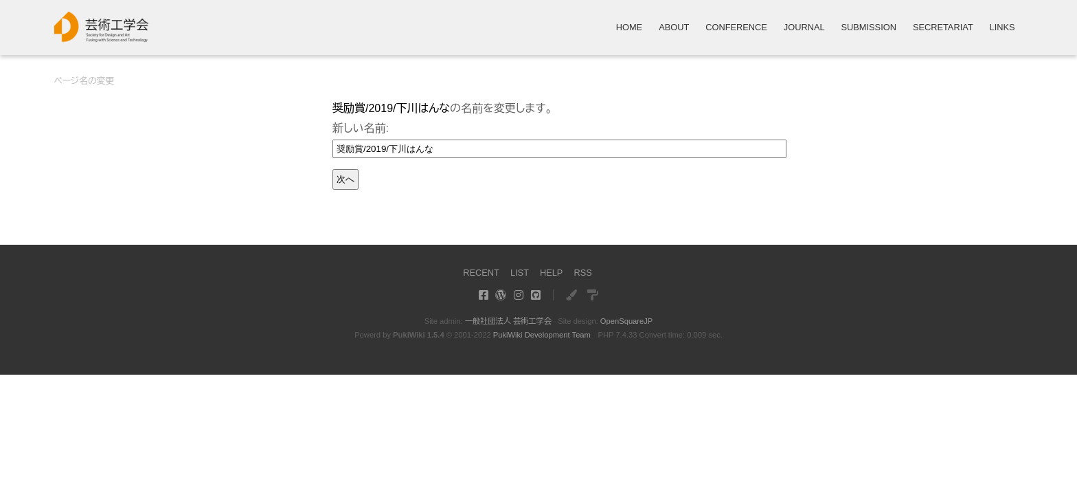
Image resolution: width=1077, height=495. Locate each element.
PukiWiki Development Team (542, 335)
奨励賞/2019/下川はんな (391, 108)
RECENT (481, 272)
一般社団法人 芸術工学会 (508, 321)
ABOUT (674, 27)
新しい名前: (360, 128)
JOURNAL (804, 27)
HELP (551, 272)
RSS (582, 272)
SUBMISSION (868, 27)
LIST (519, 272)
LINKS (1002, 27)
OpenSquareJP (626, 321)
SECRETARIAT (943, 27)
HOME (629, 27)
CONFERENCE (736, 27)
